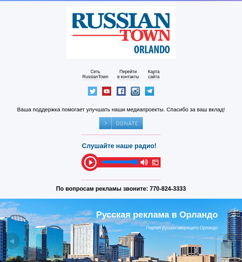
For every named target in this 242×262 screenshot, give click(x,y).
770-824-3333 (168, 189)
